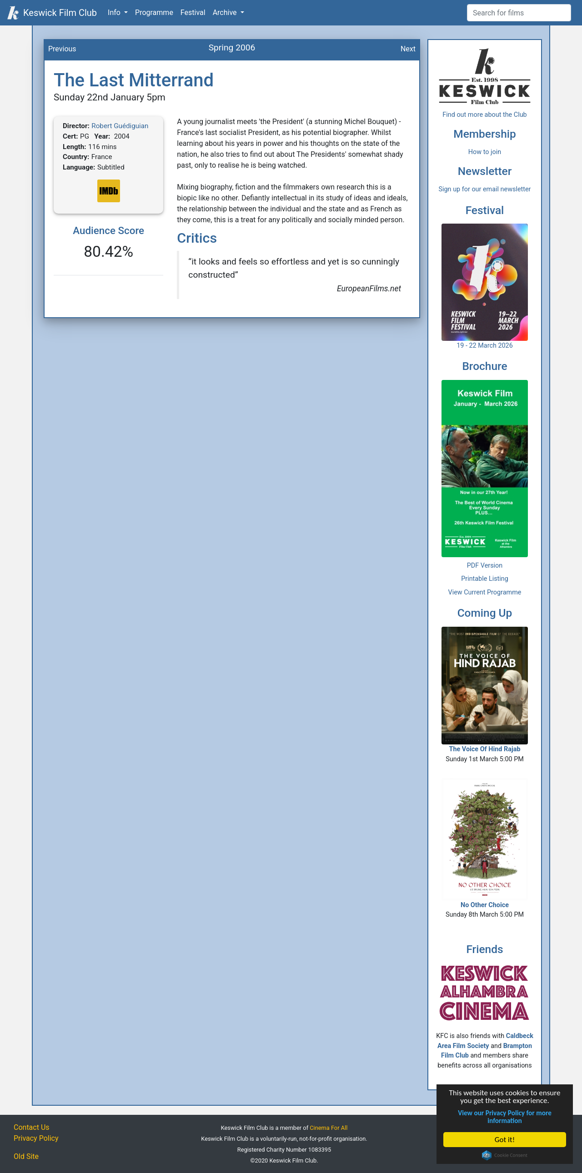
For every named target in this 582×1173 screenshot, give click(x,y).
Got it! (505, 1139)
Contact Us (32, 1127)
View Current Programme (485, 592)
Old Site (26, 1156)
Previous (62, 49)
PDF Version (485, 565)
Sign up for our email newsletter (485, 189)
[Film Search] (519, 12)
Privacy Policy (36, 1138)
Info (115, 12)
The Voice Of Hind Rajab (485, 690)
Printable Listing (484, 579)
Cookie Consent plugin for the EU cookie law (504, 1155)
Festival (193, 12)
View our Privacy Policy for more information (505, 1116)
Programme (154, 12)
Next (408, 49)
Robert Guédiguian (119, 126)
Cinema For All (328, 1127)
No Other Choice (485, 843)
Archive (226, 12)
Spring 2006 (232, 47)
